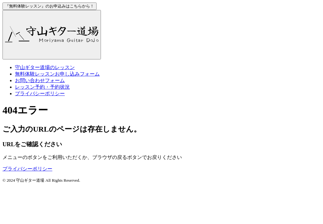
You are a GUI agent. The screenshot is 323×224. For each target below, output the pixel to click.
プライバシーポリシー (40, 93)
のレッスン (45, 67)
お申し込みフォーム (57, 74)
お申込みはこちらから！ (49, 6)
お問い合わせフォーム (40, 80)
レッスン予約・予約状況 (42, 87)
